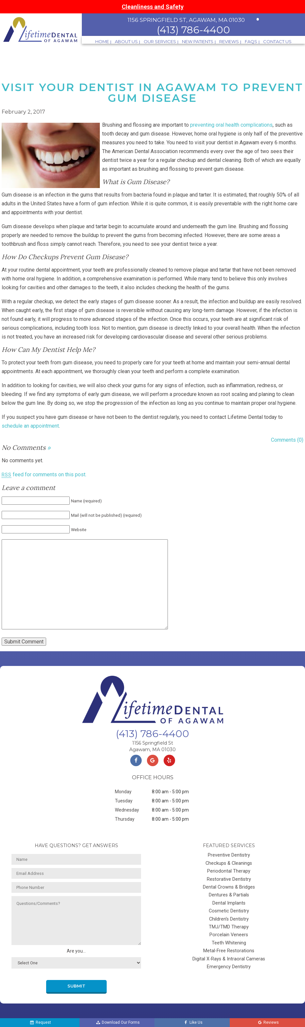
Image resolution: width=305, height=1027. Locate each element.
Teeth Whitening (229, 943)
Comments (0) (287, 440)
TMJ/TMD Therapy (229, 927)
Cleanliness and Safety (153, 6)
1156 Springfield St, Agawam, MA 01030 (186, 20)
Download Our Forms (115, 1022)
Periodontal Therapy (228, 871)
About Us (126, 42)
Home (102, 42)
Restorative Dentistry (229, 879)
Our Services (160, 42)
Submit (76, 986)
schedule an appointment (30, 426)
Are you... (76, 951)
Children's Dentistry (229, 919)
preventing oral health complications (231, 125)
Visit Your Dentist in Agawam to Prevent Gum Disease (152, 92)
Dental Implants (228, 903)
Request (39, 1022)
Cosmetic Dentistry (229, 911)
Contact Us (277, 42)
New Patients (197, 42)
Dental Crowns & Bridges (229, 887)
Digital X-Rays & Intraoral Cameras (228, 959)
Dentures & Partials (229, 895)
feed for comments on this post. (44, 474)
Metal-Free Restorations (228, 951)
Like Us (191, 1022)
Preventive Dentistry (229, 855)
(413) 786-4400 (193, 30)
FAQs (251, 42)
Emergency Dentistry (229, 967)
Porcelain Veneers (228, 935)
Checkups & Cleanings (229, 863)
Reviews (229, 42)
